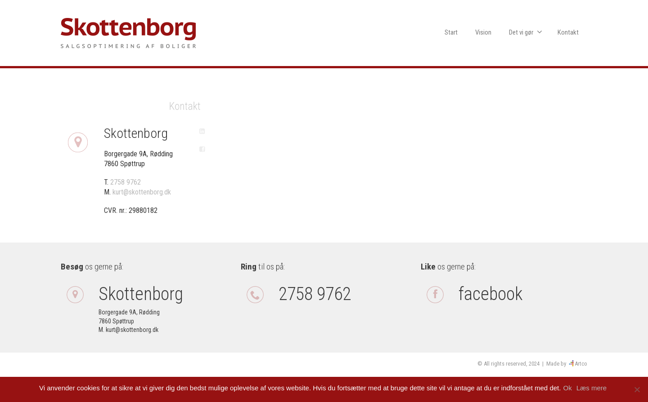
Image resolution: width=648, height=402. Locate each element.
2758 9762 (125, 182)
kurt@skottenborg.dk (141, 192)
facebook (490, 294)
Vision (483, 32)
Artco (581, 363)
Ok (569, 388)
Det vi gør (525, 32)
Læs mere (594, 388)
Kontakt (568, 32)
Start (451, 32)
